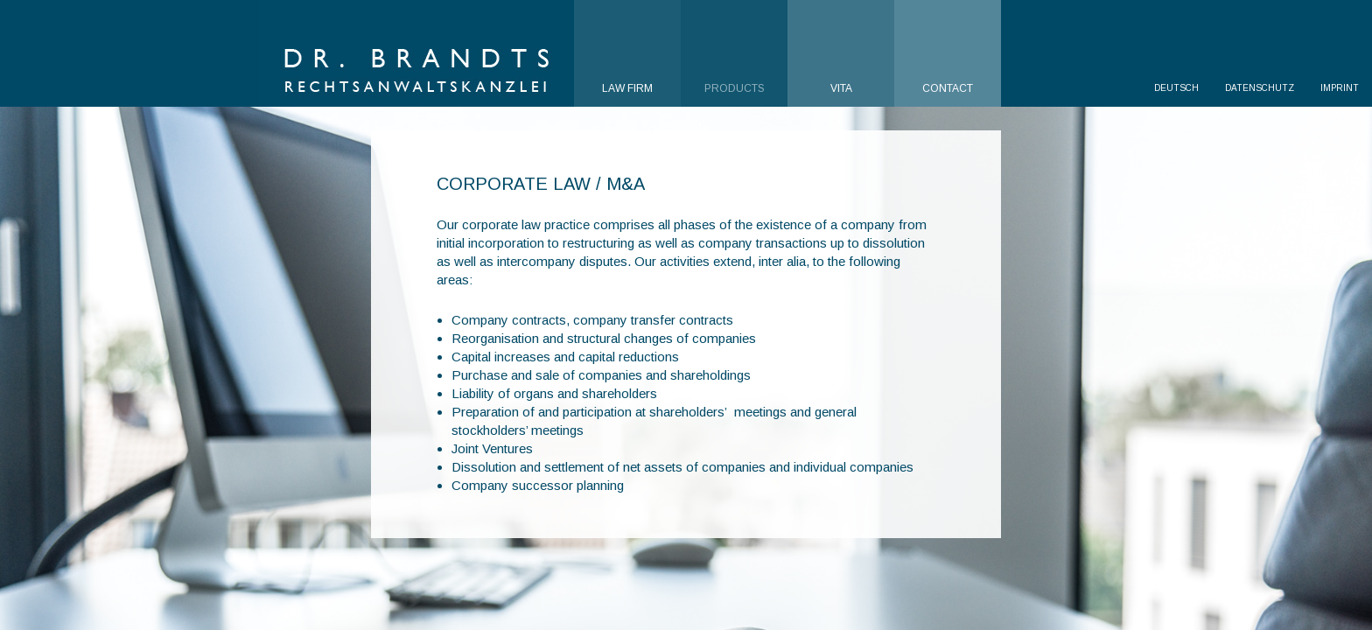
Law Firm (627, 88)
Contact (947, 88)
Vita (841, 88)
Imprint (1339, 88)
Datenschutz (1259, 88)
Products (734, 88)
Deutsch (1176, 88)
